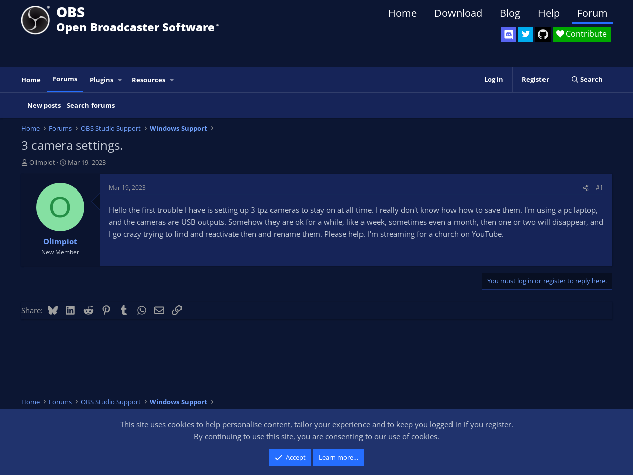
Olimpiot (42, 162)
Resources (148, 79)
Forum (592, 13)
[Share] (585, 187)
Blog (510, 13)
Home (402, 13)
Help (549, 13)
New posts (44, 105)
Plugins (101, 79)
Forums (65, 78)
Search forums (91, 105)
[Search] (587, 79)
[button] (120, 80)
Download (458, 13)
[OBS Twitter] (525, 34)
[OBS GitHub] (543, 34)
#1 (599, 187)
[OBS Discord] (508, 34)
